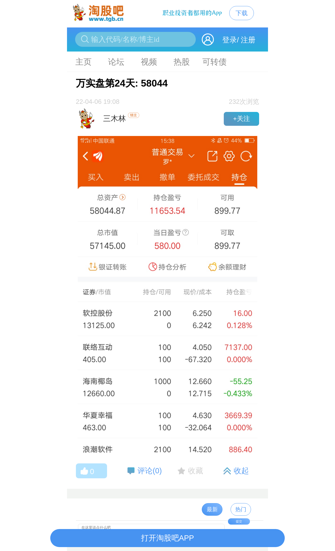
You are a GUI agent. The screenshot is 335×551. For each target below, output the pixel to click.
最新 (212, 509)
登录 (229, 40)
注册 (248, 40)
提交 (239, 521)
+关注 (241, 118)
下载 (242, 13)
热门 (240, 509)
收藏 (195, 471)
